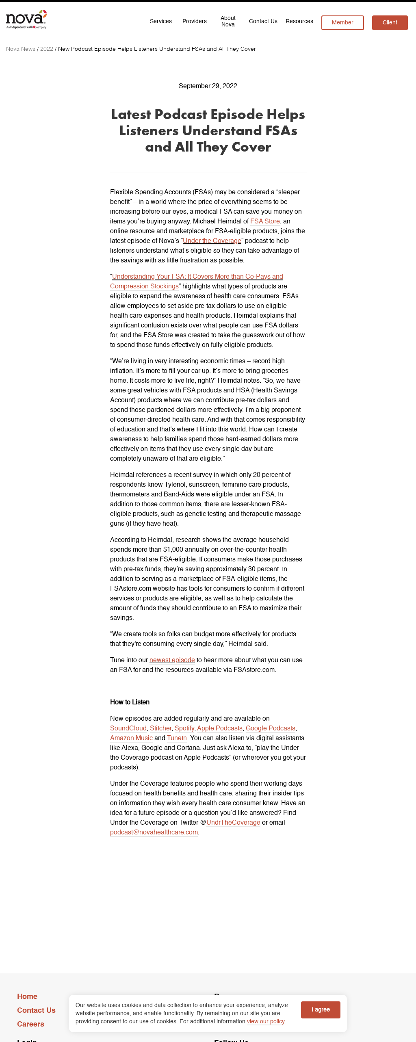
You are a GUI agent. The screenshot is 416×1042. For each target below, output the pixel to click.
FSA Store (265, 222)
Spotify (184, 729)
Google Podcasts (270, 729)
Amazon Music (131, 738)
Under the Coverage (212, 241)
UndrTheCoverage (233, 823)
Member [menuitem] (342, 23)
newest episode (172, 660)
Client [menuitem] (390, 23)
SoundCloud (128, 729)
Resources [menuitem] (299, 21)
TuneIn (177, 738)
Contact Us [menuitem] (263, 21)
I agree (321, 1010)
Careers (30, 1024)
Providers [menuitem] (194, 21)
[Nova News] (21, 49)
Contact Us (36, 1010)
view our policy (265, 1022)
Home (27, 997)
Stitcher (160, 729)
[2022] (47, 49)
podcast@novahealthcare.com (154, 833)
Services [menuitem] (161, 21)
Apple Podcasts (220, 729)
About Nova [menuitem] (228, 21)
